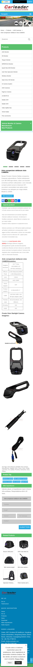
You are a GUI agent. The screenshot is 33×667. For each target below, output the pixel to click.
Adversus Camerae (8, 478)
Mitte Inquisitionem (7, 196)
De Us (3, 601)
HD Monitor (5, 56)
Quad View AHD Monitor (8, 68)
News (3, 618)
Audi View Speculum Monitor (10, 72)
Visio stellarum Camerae (20, 478)
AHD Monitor (5, 52)
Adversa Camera (7, 481)
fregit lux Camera (6, 92)
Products (8, 30)
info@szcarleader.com (12, 641)
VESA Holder (5, 112)
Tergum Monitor (6, 60)
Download (4, 620)
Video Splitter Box (7, 108)
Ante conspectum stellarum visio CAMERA (13, 32)
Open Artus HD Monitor (8, 80)
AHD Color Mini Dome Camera (24, 551)
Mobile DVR (5, 100)
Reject (10, 662)
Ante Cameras (16, 481)
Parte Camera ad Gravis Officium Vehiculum (24, 583)
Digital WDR (24, 481)
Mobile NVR (5, 104)
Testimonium (5, 603)
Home (2, 30)
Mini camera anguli (9, 567)
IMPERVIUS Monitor (7, 64)
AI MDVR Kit (5, 96)
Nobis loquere (5, 625)
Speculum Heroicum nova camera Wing (9, 583)
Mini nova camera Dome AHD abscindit (24, 567)
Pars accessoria (6, 116)
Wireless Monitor (6, 76)
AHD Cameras (17, 30)
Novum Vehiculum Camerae (9, 551)
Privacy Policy (19, 659)
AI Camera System (7, 84)
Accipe (18, 662)
